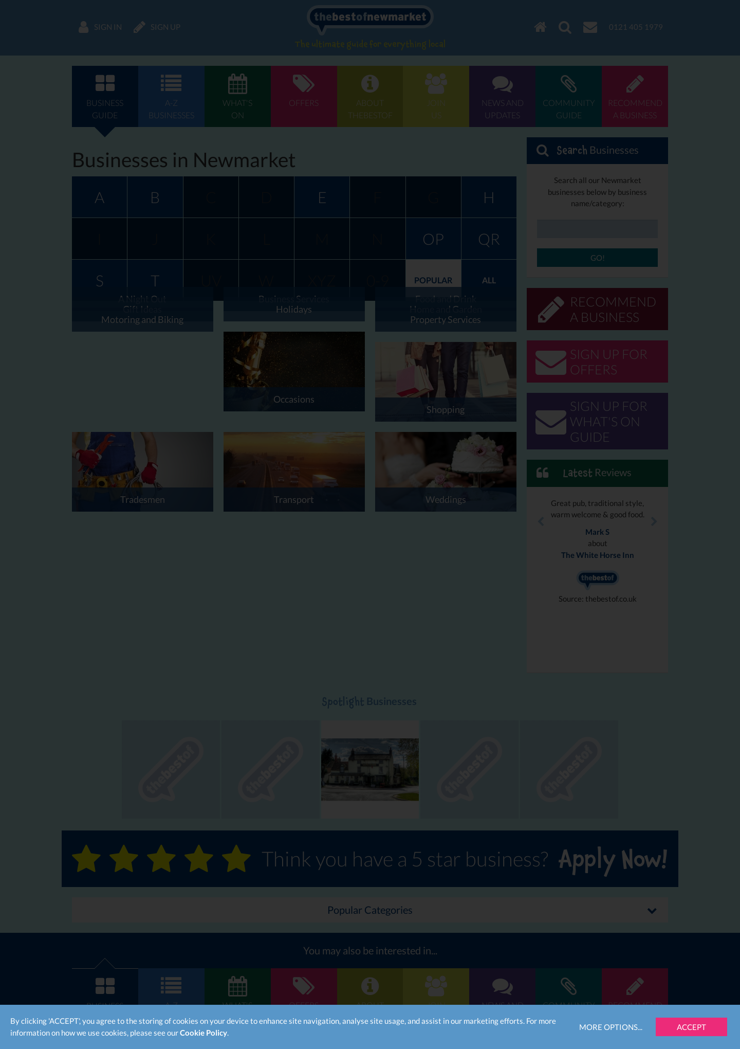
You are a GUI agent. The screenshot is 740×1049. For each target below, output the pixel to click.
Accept (691, 1027)
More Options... (610, 1027)
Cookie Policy (203, 1032)
